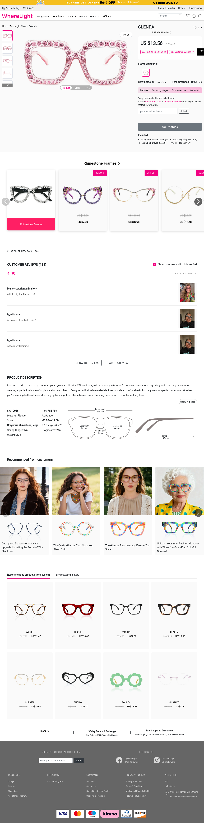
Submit (184, 111)
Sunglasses (59, 16)
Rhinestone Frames (102, 163)
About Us (90, 780)
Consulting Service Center (98, 790)
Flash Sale (13, 790)
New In (11, 785)
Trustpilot (45, 730)
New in (72, 16)
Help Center (170, 785)
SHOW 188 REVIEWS (87, 363)
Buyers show (195, 7)
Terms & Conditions (135, 785)
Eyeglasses (43, 16)
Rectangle (15, 26)
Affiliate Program (55, 780)
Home (5, 26)
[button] (7, 85)
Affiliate (106, 16)
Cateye (11, 780)
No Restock (170, 127)
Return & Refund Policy (136, 795)
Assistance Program (17, 795)
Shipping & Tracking (95, 795)
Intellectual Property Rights (138, 790)
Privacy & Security (134, 780)
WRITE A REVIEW (118, 363)
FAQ (166, 780)
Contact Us (91, 785)
